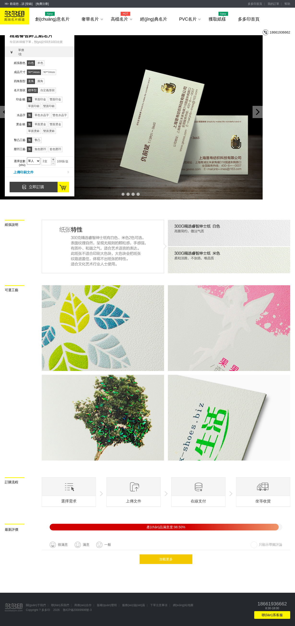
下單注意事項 (158, 605)
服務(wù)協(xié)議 (133, 605)
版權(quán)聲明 (107, 605)
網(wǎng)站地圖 (183, 605)
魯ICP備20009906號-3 (77, 610)
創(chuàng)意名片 (52, 19)
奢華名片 (92, 19)
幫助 (287, 4)
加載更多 (166, 559)
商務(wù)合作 (82, 605)
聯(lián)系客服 (272, 615)
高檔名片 (121, 19)
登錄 (29, 4)
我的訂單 (273, 4)
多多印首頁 (255, 4)
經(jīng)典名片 (153, 19)
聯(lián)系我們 (60, 605)
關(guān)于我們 (36, 605)
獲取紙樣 (218, 19)
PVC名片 (190, 19)
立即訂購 (36, 187)
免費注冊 (42, 4)
